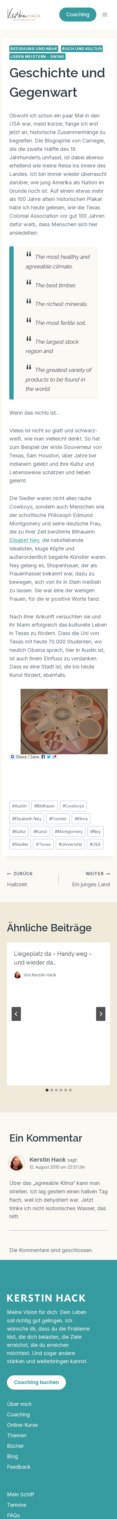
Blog (12, 1456)
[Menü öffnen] (104, 14)
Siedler (20, 844)
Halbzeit (30, 878)
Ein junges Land (87, 878)
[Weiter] (100, 1014)
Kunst (40, 831)
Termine (16, 1505)
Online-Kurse (22, 1425)
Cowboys (73, 805)
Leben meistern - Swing (37, 56)
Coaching (77, 14)
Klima (81, 818)
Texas (43, 844)
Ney (95, 831)
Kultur (19, 831)
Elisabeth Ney (27, 818)
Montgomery (69, 831)
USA (95, 844)
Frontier (58, 818)
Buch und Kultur (82, 49)
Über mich (19, 1404)
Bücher (15, 1446)
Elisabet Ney (24, 540)
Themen (16, 1435)
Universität (70, 844)
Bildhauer (44, 805)
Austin (19, 805)
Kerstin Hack (48, 1159)
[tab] (47, 1090)
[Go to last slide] (16, 1014)
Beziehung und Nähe (33, 49)
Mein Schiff (20, 1494)
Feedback (19, 1467)
